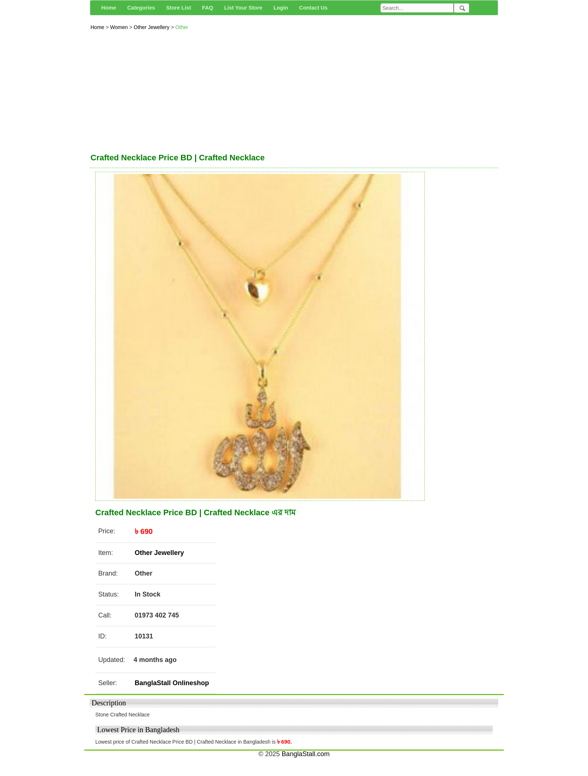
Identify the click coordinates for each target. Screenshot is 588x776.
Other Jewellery (152, 27)
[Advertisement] (294, 89)
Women (119, 27)
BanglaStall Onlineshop (172, 683)
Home (98, 27)
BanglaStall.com (306, 754)
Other (182, 27)
